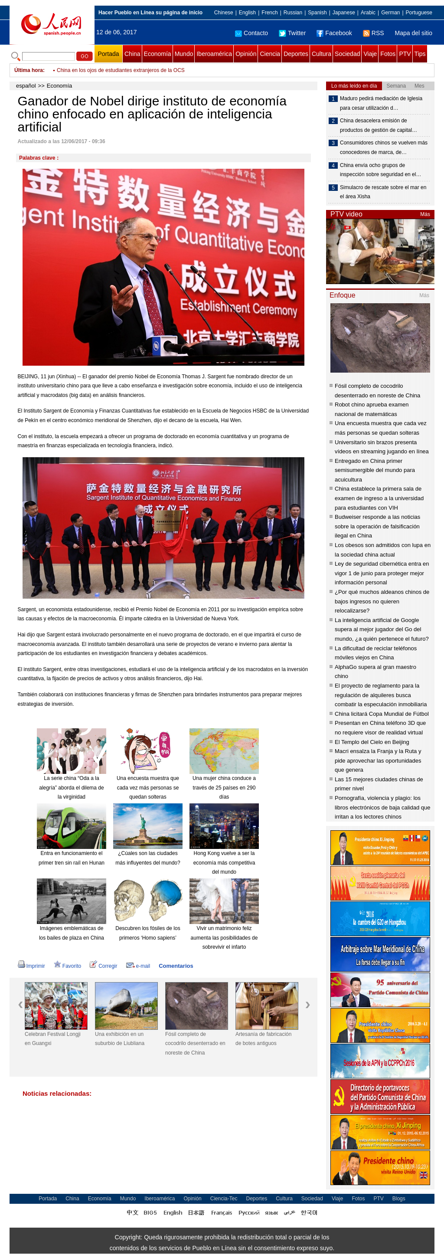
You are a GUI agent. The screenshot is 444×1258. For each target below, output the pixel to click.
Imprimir (31, 966)
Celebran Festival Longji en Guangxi (53, 1039)
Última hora (28, 70)
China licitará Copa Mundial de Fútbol (382, 714)
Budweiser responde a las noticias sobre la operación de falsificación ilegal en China (377, 526)
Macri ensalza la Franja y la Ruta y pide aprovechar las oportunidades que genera (378, 760)
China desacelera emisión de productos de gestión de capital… (378, 125)
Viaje (370, 53)
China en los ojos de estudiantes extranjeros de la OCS (121, 70)
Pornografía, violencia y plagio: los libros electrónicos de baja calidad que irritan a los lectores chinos (382, 807)
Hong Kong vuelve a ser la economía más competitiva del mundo (224, 862)
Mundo (184, 53)
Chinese (223, 13)
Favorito (67, 966)
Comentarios (176, 966)
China (132, 53)
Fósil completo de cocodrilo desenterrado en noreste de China (195, 1043)
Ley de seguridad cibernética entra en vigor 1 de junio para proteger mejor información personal (382, 573)
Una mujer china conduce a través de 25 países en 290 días (224, 787)
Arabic (368, 13)
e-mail (138, 966)
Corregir (103, 966)
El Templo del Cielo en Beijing (372, 742)
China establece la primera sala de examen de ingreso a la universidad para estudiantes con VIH (379, 498)
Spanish (317, 13)
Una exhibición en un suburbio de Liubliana (119, 1039)
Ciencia (270, 53)
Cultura (321, 53)
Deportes (296, 53)
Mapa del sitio (413, 32)
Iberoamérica (214, 53)
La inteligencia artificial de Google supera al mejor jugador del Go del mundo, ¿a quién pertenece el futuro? (382, 629)
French (269, 13)
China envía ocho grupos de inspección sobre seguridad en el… (380, 170)
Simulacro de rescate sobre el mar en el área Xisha (383, 192)
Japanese (344, 13)
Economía (157, 53)
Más (425, 214)
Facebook (334, 32)
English (247, 13)
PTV (405, 53)
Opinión (245, 53)
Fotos (387, 53)
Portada (108, 53)
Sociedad (347, 53)
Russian (293, 13)
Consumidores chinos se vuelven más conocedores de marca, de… (384, 147)
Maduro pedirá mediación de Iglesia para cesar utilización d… (381, 103)
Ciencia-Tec (224, 1199)
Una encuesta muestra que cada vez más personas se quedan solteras (148, 787)
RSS (373, 32)
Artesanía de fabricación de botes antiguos (263, 1039)
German (390, 13)
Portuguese (419, 13)
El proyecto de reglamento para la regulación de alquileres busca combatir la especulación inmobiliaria (381, 695)
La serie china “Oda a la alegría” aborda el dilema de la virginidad (71, 787)
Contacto (251, 32)
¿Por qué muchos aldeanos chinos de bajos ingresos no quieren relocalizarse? (382, 601)
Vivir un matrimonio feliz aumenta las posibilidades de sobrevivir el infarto (224, 937)
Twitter (292, 32)
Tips (420, 53)
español (26, 85)
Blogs (398, 1199)
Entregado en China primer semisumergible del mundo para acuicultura (375, 470)
